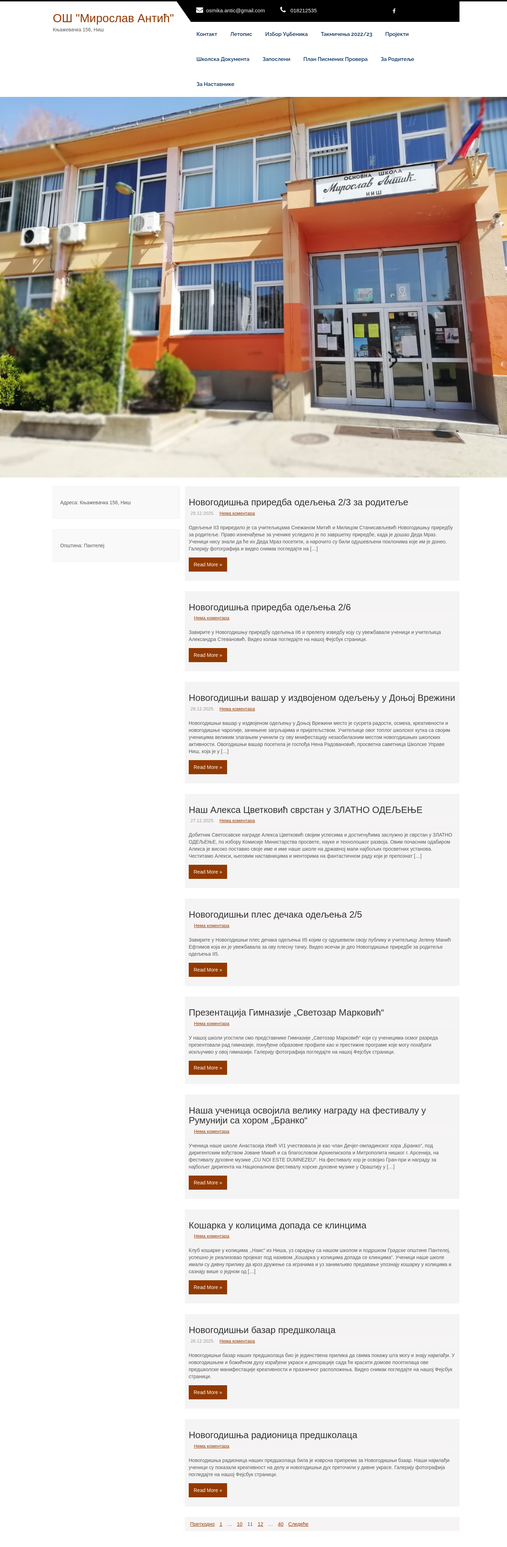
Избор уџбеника (286, 34)
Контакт (206, 34)
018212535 (303, 10)
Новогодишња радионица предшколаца (273, 1435)
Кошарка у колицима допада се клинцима (278, 1225)
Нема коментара (237, 513)
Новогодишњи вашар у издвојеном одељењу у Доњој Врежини (322, 697)
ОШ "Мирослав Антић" (113, 18)
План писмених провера (335, 59)
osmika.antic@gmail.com (235, 10)
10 (240, 1524)
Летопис (241, 34)
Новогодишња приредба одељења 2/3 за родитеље (298, 502)
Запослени (276, 59)
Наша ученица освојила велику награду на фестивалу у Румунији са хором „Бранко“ (307, 1115)
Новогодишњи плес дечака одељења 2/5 (275, 914)
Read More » (208, 564)
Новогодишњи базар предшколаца (262, 1330)
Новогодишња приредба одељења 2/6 (270, 607)
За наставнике (215, 84)
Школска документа (222, 59)
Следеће (298, 1524)
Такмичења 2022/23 (346, 34)
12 (260, 1524)
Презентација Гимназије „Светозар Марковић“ (286, 1012)
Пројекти (397, 34)
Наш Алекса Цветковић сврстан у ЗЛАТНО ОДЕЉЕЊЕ (306, 810)
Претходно (202, 1524)
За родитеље (397, 59)
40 (280, 1524)
